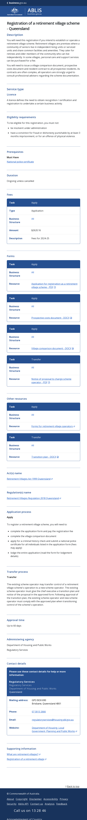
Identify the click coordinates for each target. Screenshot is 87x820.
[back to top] (43, 790)
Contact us (36, 807)
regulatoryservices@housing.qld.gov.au (53, 719)
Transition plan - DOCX (45, 456)
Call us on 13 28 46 (30, 814)
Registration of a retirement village (26, 759)
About (10, 802)
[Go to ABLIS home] (24, 11)
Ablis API (23, 807)
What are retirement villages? (23, 754)
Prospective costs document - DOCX (51, 317)
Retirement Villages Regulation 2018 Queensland (34, 498)
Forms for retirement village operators (53, 426)
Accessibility (51, 802)
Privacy (64, 802)
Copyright (22, 802)
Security (11, 807)
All (32, 218)
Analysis (50, 807)
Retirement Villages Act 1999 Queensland (30, 478)
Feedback (61, 807)
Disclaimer (35, 802)
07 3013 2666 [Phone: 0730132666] (39, 711)
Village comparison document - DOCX (52, 348)
